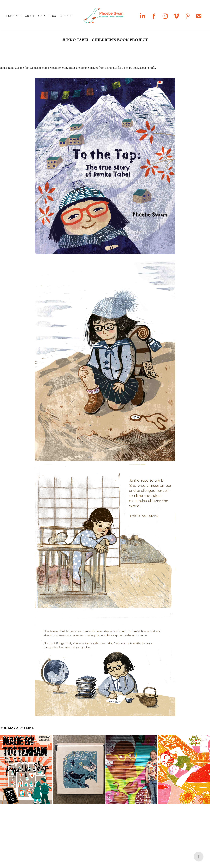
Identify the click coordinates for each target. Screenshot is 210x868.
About (29, 16)
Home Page (13, 16)
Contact (66, 16)
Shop (41, 16)
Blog (52, 16)
